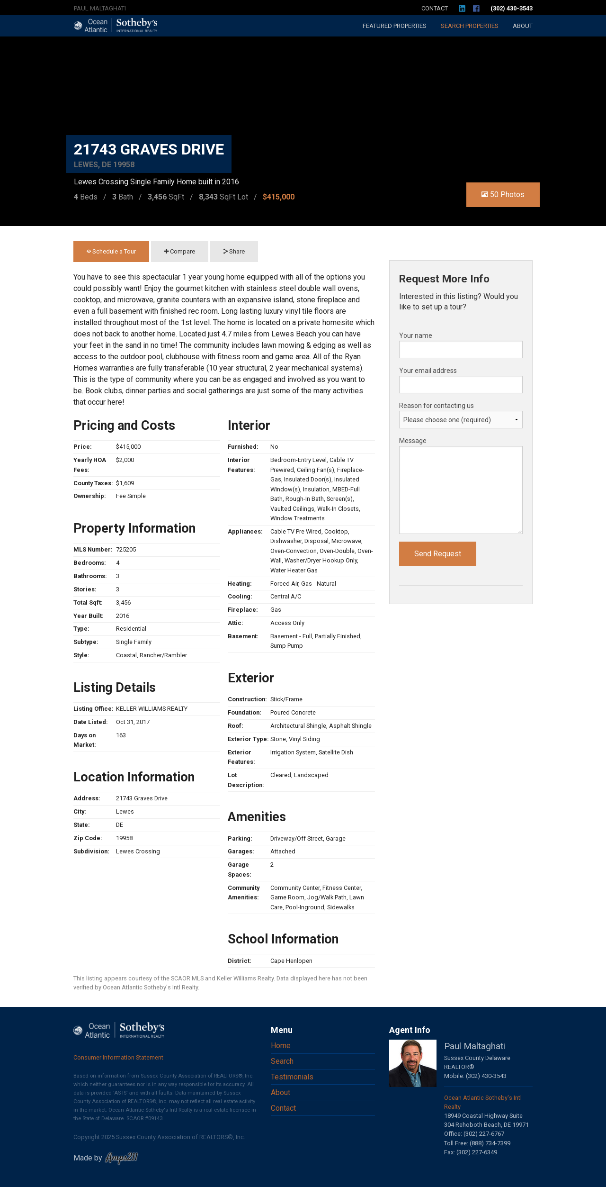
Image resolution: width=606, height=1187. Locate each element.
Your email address (428, 370)
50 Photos (503, 194)
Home (281, 1045)
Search (470, 25)
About (523, 25)
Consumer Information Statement (118, 1057)
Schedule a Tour (111, 251)
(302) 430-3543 (511, 8)
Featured (395, 25)
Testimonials (292, 1076)
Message (413, 440)
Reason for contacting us (436, 405)
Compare (179, 251)
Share (234, 251)
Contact (434, 8)
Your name (415, 335)
